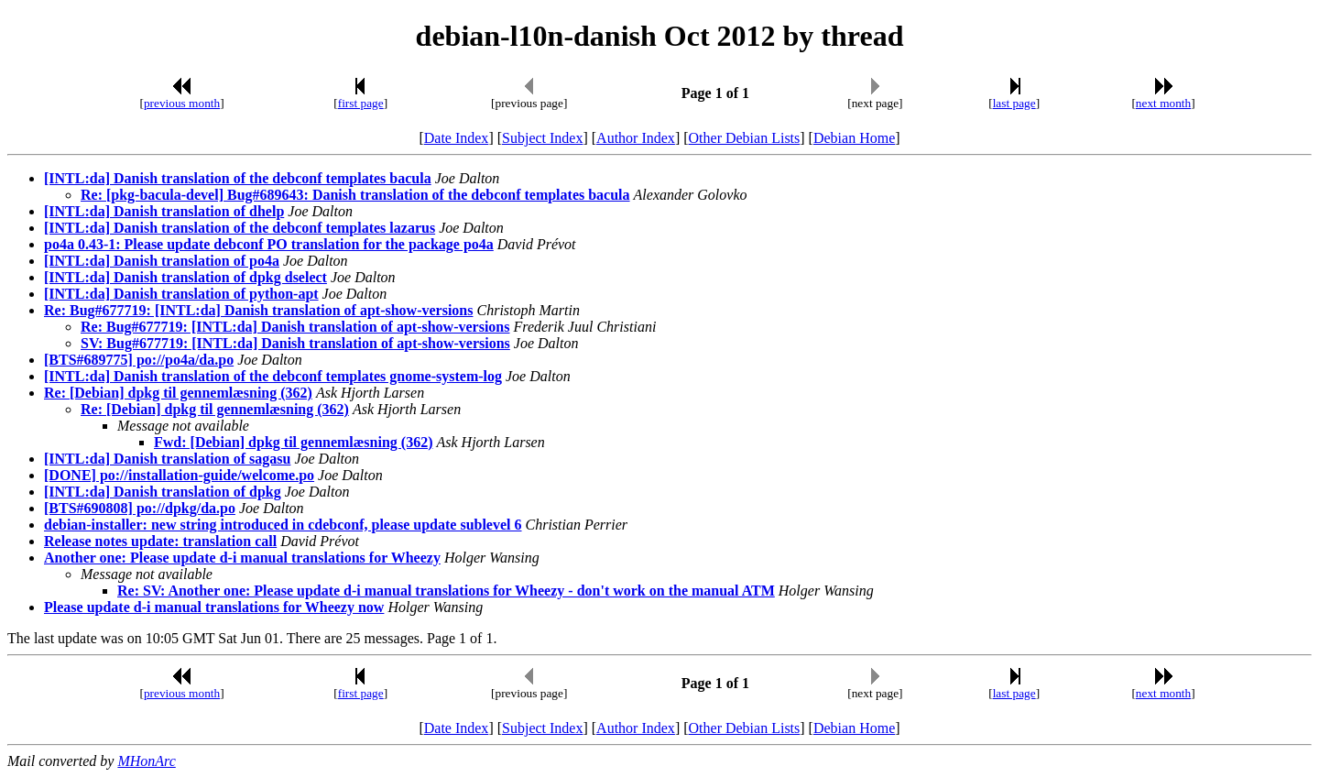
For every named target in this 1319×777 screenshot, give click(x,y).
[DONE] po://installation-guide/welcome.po (179, 475)
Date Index (456, 138)
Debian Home (854, 138)
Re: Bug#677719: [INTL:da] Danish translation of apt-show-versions (258, 310)
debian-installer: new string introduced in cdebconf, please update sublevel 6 (283, 524)
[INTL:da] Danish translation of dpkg (162, 491)
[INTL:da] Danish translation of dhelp (164, 211)
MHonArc (146, 761)
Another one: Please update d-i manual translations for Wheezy (242, 557)
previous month (182, 103)
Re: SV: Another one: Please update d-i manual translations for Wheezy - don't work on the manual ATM (446, 590)
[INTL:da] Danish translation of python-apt (181, 293)
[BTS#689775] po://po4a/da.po (139, 359)
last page (1014, 103)
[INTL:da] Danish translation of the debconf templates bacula (237, 178)
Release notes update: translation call (160, 541)
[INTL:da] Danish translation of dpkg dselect (185, 277)
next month (1163, 103)
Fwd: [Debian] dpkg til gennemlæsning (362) (293, 442)
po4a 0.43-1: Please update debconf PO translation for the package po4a (269, 244)
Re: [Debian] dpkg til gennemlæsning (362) (178, 392)
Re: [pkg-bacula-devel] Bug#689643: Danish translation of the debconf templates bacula (355, 194)
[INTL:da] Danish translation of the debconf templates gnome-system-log (273, 376)
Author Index (635, 138)
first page (361, 103)
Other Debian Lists (745, 138)
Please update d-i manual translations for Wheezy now (214, 607)
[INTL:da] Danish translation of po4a (161, 260)
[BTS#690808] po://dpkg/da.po (139, 508)
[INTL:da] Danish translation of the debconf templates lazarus (239, 227)
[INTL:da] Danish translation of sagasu (167, 458)
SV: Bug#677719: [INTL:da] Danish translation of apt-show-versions (295, 343)
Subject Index (542, 138)
